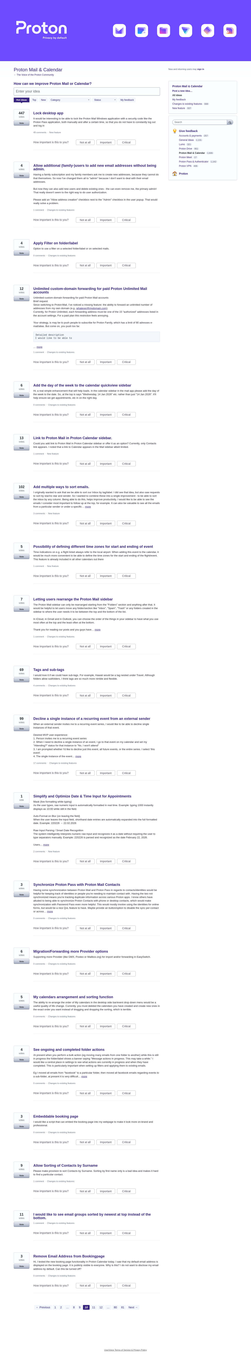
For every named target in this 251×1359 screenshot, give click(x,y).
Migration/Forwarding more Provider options (70, 951)
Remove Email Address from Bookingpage (69, 1256)
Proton (183, 173)
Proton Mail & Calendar (192, 153)
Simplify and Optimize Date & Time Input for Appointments (82, 796)
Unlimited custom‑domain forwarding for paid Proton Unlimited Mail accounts (90, 290)
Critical (129, 143)
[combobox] (200, 122)
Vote (21, 123)
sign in (200, 69)
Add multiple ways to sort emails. (61, 487)
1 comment (38, 210)
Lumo (182, 144)
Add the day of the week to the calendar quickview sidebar (82, 385)
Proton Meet (186, 157)
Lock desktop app (48, 113)
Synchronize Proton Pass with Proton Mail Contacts (76, 885)
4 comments (39, 685)
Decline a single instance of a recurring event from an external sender (91, 719)
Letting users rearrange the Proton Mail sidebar (73, 599)
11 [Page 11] (93, 1307)
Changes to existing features (60, 210)
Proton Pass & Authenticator (194, 161)
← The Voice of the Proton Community (34, 74)
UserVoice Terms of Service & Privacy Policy (125, 1350)
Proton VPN (185, 166)
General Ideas (187, 140)
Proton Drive (186, 148)
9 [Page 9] (80, 1307)
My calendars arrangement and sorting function (73, 997)
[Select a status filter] (105, 100)
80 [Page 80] (115, 1307)
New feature (55, 132)
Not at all (87, 143)
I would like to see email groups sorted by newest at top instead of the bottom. (92, 1216)
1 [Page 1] (55, 1307)
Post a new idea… (182, 91)
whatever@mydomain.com (91, 308)
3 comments (39, 513)
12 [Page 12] (101, 1307)
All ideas (177, 95)
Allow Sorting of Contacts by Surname (65, 1165)
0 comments (39, 255)
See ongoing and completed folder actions (69, 1050)
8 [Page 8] (74, 1307)
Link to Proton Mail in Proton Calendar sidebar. (72, 438)
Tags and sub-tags (48, 670)
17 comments (39, 763)
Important (107, 143)
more (40, 347)
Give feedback (188, 131)
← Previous (43, 1307)
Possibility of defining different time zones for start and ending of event (93, 547)
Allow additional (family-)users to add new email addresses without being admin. (94, 167)
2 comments (39, 851)
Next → (133, 1307)
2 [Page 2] (61, 1307)
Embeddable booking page (55, 1116)
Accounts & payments (190, 135)
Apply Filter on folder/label (55, 243)
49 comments (39, 132)
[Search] (230, 122)
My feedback (127, 100)
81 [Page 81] (122, 1307)
